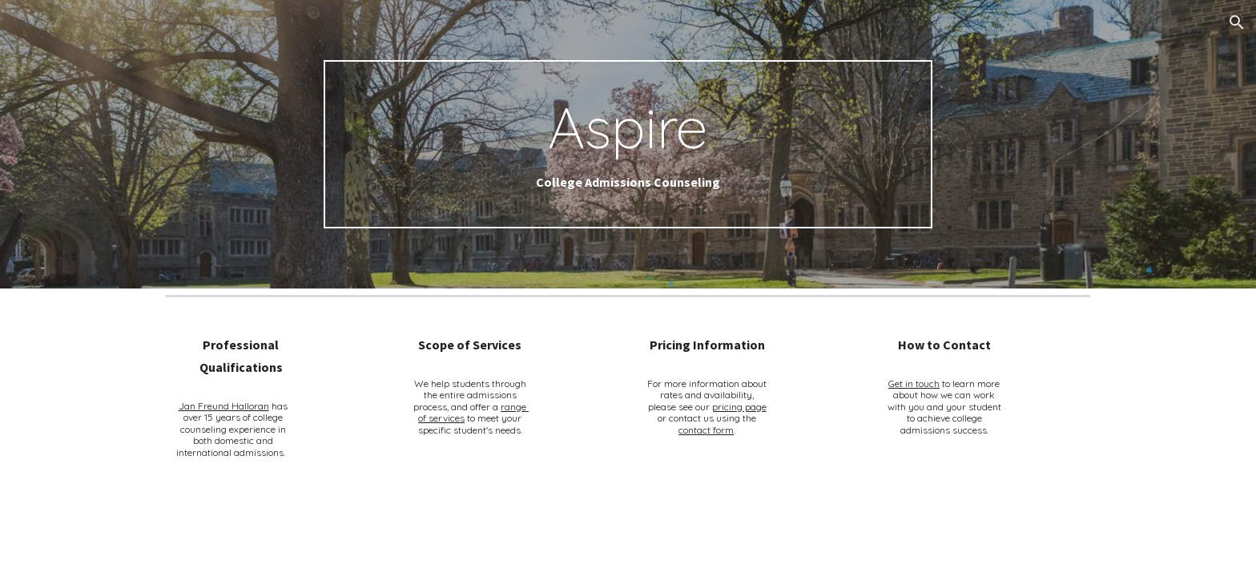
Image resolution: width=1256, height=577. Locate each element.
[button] (1237, 22)
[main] (628, 144)
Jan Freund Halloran (224, 406)
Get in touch (914, 383)
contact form (706, 430)
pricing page (739, 407)
